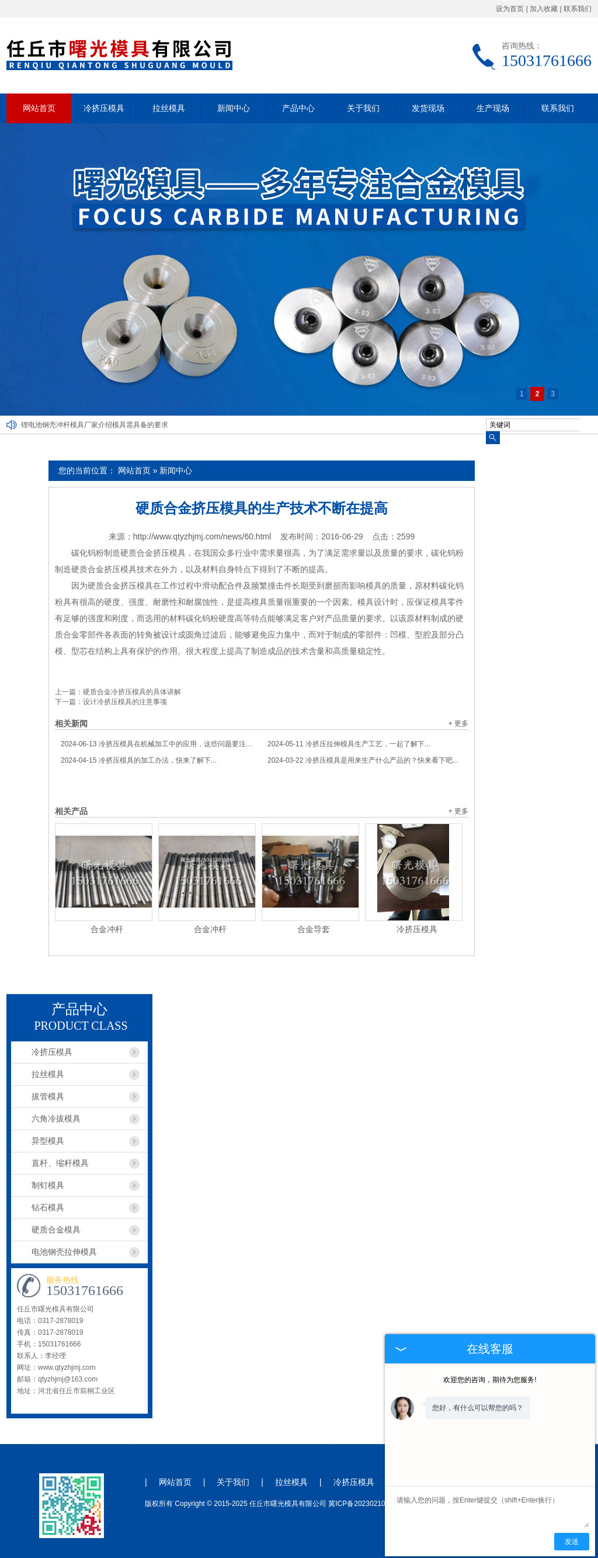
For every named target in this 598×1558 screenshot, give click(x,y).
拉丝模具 (168, 108)
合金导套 (313, 929)
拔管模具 (48, 1096)
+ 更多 (458, 723)
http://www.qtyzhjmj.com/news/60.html (202, 536)
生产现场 (493, 108)
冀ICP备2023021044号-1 (367, 1504)
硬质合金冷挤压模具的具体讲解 (132, 692)
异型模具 (48, 1140)
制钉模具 (48, 1185)
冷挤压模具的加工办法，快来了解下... (139, 760)
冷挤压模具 (104, 108)
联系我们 (578, 9)
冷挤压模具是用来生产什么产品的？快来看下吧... (362, 760)
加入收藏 (544, 9)
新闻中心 (233, 108)
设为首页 (510, 9)
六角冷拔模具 (56, 1118)
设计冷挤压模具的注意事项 (125, 702)
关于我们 (363, 108)
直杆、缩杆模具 (60, 1163)
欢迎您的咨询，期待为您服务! (489, 1380)
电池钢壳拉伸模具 (64, 1251)
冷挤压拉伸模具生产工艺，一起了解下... (348, 744)
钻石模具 (48, 1207)
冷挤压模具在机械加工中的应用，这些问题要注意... (158, 744)
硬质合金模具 (56, 1229)
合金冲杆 (107, 929)
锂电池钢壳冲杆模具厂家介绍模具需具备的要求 (94, 425)
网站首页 (39, 108)
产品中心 (298, 108)
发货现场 (428, 108)
